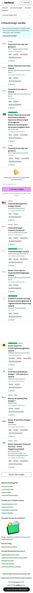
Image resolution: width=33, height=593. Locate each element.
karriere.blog (6, 544)
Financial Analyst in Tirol (9, 504)
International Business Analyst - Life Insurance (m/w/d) (18, 374)
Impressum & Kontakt (20, 574)
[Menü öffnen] (2, 3)
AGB (28, 574)
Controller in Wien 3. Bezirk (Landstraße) (14, 558)
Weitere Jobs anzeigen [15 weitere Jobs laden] (16, 474)
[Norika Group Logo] (16, 585)
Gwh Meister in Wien (7, 560)
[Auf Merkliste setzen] (11, 61)
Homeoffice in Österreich (9, 510)
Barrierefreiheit (15, 578)
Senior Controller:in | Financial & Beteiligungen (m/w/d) (18, 272)
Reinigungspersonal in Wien (10, 555)
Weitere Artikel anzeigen (9, 547)
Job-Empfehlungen (16, 8)
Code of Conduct (26, 578)
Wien (24, 23)
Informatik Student (7, 563)
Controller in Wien (7, 486)
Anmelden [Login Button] (25, 3)
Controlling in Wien (7, 489)
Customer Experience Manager (11, 566)
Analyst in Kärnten (7, 507)
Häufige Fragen (7, 574)
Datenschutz (5, 578)
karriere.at (21, 551)
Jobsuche (4, 8)
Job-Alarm (27, 8)
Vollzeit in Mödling (7, 513)
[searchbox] (16, 15)
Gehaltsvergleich (7, 539)
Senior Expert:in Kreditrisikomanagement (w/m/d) (18, 348)
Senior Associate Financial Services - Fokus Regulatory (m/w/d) (19, 446)
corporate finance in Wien (9, 495)
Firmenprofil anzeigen (10, 36)
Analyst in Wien (6, 492)
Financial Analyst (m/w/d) (18, 251)
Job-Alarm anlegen (16, 189)
